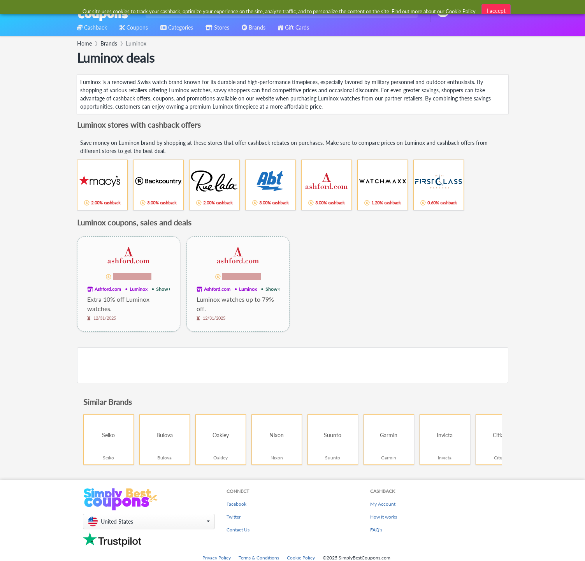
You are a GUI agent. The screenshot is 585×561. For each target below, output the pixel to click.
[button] (149, 521)
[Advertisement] (292, 365)
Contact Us (238, 530)
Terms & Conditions (259, 558)
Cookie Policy (301, 558)
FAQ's (376, 530)
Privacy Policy (216, 558)
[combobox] (280, 11)
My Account (382, 504)
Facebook (236, 504)
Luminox (139, 289)
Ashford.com (108, 289)
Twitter (234, 517)
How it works (383, 517)
